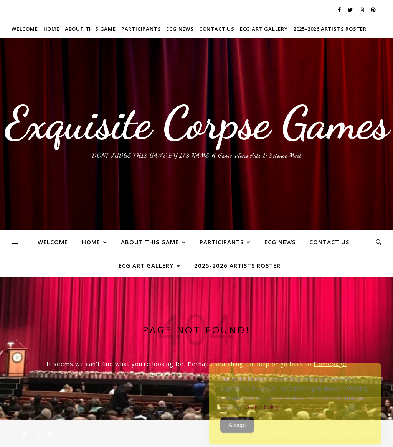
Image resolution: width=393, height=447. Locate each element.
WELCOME (25, 28)
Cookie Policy (261, 412)
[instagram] (362, 9)
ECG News (179, 28)
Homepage (330, 364)
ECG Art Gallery (264, 28)
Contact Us (216, 28)
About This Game (90, 28)
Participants (141, 28)
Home (51, 28)
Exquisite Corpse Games (197, 123)
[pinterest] (373, 9)
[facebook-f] (340, 9)
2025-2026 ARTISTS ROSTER (330, 28)
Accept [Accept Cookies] (237, 430)
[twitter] (351, 9)
